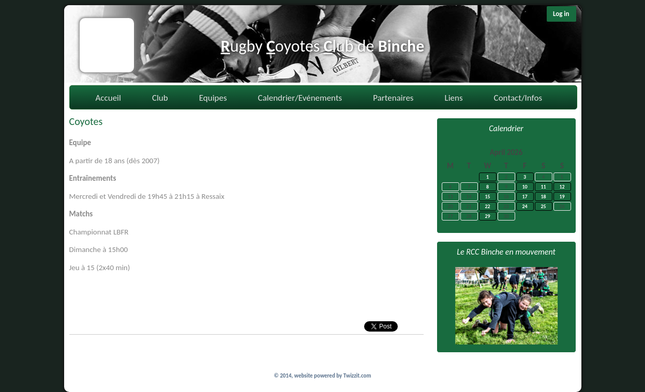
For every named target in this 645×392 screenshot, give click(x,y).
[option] (506, 305)
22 (487, 206)
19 (561, 196)
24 (524, 206)
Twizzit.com (357, 375)
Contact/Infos (518, 97)
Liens (454, 97)
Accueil (108, 97)
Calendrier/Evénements (300, 97)
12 (561, 186)
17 (524, 196)
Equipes (213, 97)
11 (543, 186)
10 (524, 186)
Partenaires (393, 97)
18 (543, 196)
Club (160, 97)
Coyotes (86, 121)
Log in (561, 14)
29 (487, 216)
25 (543, 206)
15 (487, 196)
